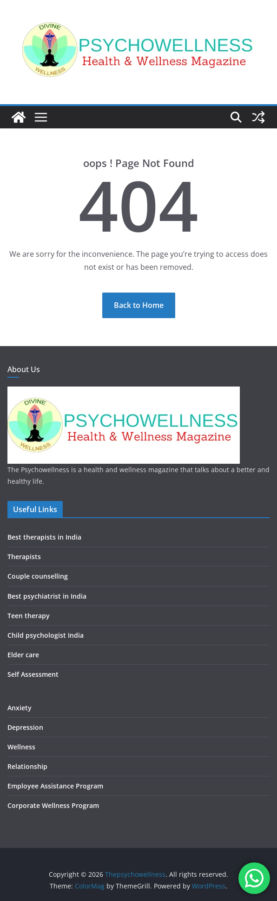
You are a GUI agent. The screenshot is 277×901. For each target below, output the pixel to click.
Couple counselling (37, 576)
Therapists (24, 556)
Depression (25, 727)
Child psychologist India (45, 635)
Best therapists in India (44, 537)
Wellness (21, 746)
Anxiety (19, 707)
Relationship (27, 766)
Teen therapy (28, 615)
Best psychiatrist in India (46, 596)
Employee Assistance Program (55, 785)
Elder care (23, 654)
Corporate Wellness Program (53, 805)
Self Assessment (33, 674)
